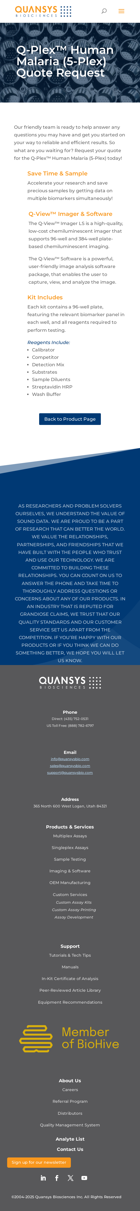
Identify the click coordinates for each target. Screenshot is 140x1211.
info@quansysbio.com (70, 759)
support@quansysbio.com (70, 772)
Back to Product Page (70, 419)
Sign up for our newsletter (39, 1162)
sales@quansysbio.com (70, 766)
